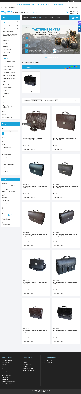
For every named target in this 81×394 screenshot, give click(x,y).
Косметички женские (7, 383)
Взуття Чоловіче (7, 28)
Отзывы (4, 114)
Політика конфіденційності (53, 393)
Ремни (4, 81)
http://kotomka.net (6, 210)
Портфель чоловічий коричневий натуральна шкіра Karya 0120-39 (65, 235)
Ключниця (5, 46)
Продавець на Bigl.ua (40, 391)
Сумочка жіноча (7, 69)
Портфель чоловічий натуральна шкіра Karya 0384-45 (35, 283)
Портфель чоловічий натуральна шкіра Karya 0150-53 (65, 331)
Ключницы (5, 377)
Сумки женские (6, 373)
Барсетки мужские (7, 368)
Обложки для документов (8, 381)
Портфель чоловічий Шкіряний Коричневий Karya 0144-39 (64, 139)
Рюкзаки (5, 55)
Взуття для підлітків (8, 31)
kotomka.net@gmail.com (8, 215)
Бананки (5, 102)
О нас (45, 17)
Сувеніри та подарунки (9, 72)
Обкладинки (6, 93)
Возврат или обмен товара (29, 372)
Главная (25, 17)
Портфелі (5, 58)
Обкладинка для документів (7, 39)
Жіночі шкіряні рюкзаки (9, 75)
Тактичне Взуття (7, 25)
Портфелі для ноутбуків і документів (9, 106)
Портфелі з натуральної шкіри (30, 91)
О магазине (25, 362)
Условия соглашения (28, 368)
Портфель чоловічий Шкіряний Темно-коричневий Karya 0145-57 (33, 139)
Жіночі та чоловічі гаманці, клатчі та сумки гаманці (10, 35)
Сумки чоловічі (7, 49)
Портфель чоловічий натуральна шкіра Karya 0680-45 (65, 283)
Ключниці (5, 96)
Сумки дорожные (6, 375)
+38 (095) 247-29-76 (47, 360)
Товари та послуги (29, 62)
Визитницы (5, 379)
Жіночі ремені (6, 84)
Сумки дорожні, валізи (8, 66)
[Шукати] (33, 12)
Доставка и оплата (7, 117)
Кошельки (4, 364)
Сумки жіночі (6, 52)
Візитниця (5, 43)
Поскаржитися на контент (40, 393)
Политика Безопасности (29, 370)
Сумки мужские (6, 371)
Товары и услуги (58, 4)
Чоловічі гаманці (7, 87)
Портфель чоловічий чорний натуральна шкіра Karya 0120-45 (65, 187)
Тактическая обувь (7, 360)
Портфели (4, 366)
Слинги (5, 99)
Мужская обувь (6, 362)
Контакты (52, 17)
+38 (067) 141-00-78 (47, 362)
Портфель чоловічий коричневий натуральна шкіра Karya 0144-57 (35, 331)
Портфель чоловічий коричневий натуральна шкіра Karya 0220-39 (35, 235)
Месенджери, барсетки (9, 78)
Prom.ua (48, 390)
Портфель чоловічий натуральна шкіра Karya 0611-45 (35, 187)
